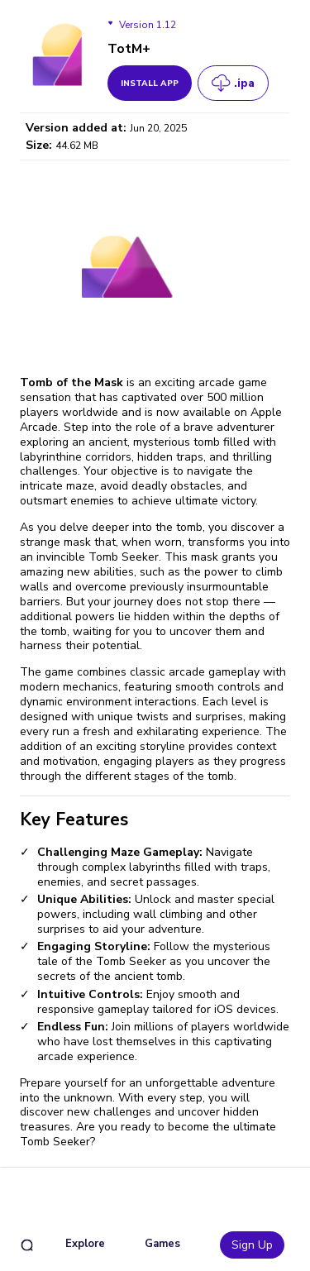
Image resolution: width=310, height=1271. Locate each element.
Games (162, 1243)
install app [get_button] (150, 83)
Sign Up (252, 1245)
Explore (85, 1243)
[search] (27, 1245)
